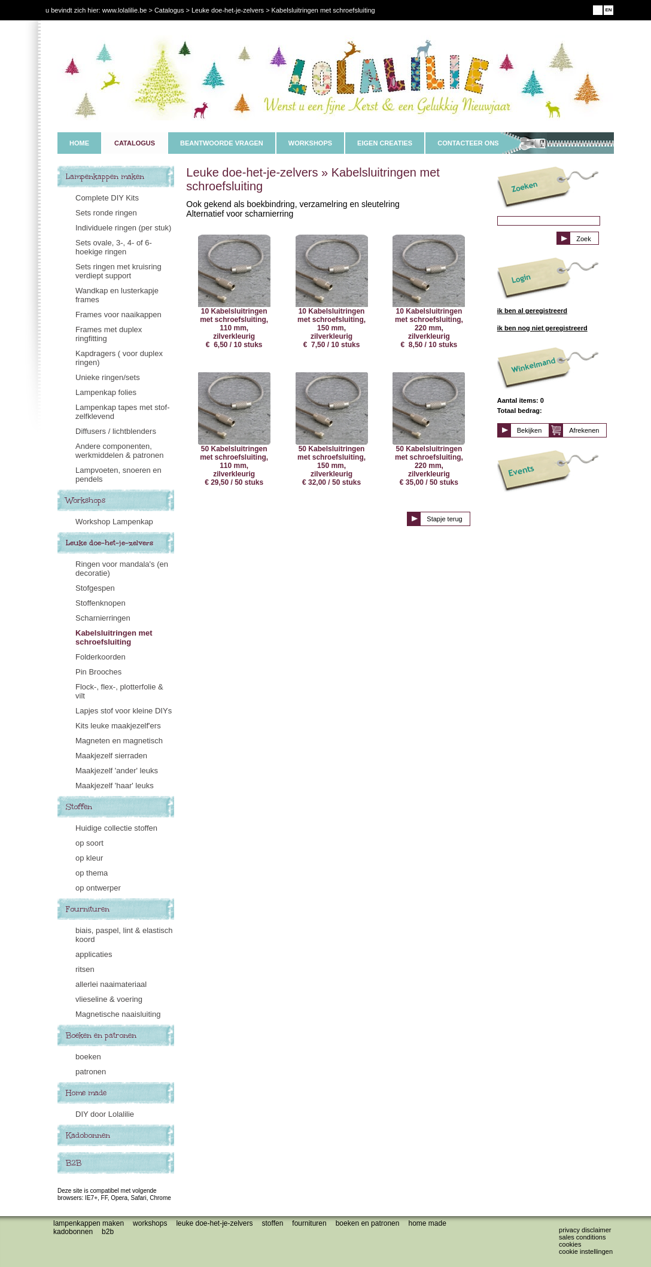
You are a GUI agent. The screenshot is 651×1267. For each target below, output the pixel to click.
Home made (86, 1093)
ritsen (85, 969)
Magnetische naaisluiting (117, 1014)
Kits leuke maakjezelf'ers (118, 725)
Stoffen (79, 807)
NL (598, 10)
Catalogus (169, 10)
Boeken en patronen (101, 1035)
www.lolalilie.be (124, 10)
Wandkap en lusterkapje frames (117, 295)
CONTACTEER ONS (467, 143)
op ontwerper (98, 887)
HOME (79, 143)
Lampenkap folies (105, 392)
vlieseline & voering (108, 999)
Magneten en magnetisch (119, 740)
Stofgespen (95, 588)
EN (608, 10)
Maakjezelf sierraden (111, 755)
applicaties (93, 954)
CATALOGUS (134, 143)
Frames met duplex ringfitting (108, 334)
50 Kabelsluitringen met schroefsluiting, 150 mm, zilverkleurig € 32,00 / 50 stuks (332, 429)
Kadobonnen (88, 1135)
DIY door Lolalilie (104, 1114)
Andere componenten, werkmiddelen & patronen (119, 451)
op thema (91, 872)
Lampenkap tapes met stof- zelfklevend (122, 412)
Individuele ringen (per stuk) (123, 227)
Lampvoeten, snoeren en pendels (118, 475)
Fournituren (87, 909)
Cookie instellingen (586, 1251)
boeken (88, 1056)
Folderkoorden (100, 656)
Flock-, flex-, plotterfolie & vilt (119, 691)
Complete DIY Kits (107, 197)
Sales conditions (582, 1237)
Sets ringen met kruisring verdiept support (118, 271)
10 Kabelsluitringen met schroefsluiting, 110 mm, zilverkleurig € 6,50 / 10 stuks (234, 292)
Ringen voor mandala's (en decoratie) (121, 569)
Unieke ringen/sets (107, 377)
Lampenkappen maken (105, 176)
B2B (73, 1163)
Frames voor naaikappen (118, 314)
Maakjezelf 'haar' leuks (114, 785)
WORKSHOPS (310, 143)
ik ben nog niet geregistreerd (542, 328)
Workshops (85, 500)
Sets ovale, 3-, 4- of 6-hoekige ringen (113, 247)
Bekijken (529, 430)
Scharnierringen (102, 617)
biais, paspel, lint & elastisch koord (124, 935)
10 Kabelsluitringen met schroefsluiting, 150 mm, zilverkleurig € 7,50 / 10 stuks (332, 292)
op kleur (89, 857)
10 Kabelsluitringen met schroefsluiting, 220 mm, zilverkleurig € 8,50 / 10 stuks (429, 292)
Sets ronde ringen (106, 212)
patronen (90, 1071)
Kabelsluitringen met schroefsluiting (114, 637)
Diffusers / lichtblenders (115, 431)
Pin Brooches (98, 671)
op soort (89, 842)
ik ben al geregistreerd (532, 310)
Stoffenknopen (100, 602)
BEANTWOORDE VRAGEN (221, 143)
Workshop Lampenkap (114, 521)
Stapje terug (444, 518)
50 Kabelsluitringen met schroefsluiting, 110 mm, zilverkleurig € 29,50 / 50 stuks (234, 429)
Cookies (570, 1244)
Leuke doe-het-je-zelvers (109, 543)
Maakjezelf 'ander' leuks (116, 770)
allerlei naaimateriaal (111, 984)
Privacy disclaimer (585, 1229)
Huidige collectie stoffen (116, 828)
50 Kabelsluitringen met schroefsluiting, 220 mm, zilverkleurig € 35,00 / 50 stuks (429, 429)
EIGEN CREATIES (384, 143)
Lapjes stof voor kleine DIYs (123, 710)
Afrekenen (584, 430)
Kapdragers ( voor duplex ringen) (119, 358)
